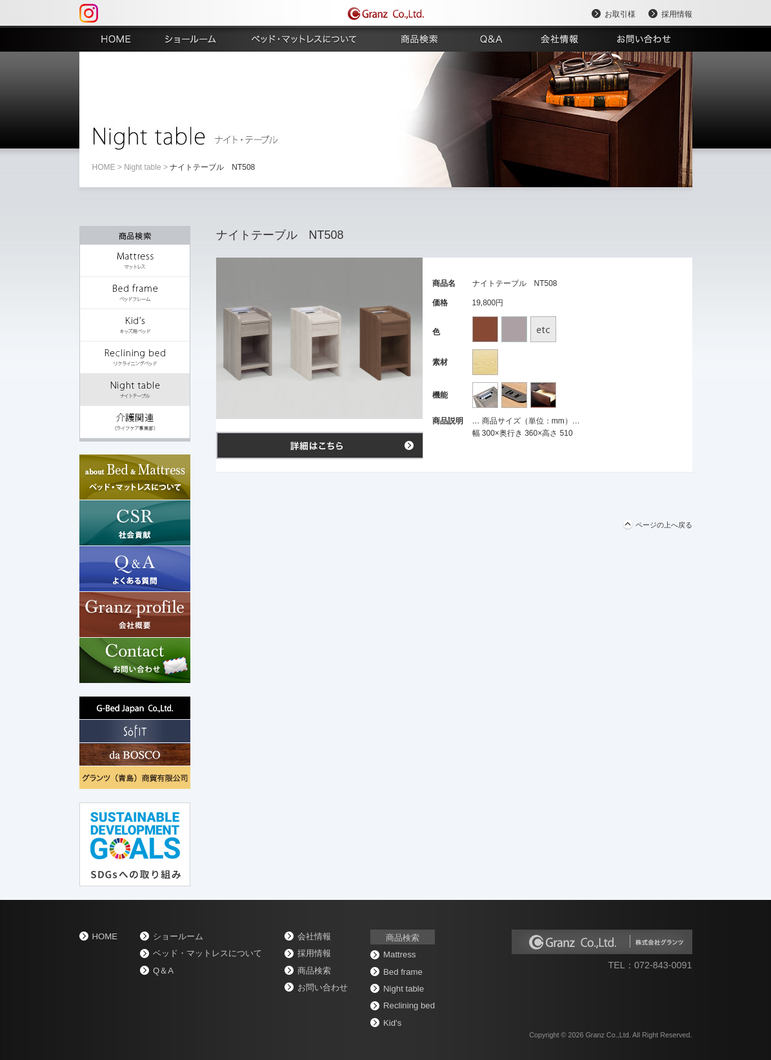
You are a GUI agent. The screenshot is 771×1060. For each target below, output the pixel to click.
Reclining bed (409, 1005)
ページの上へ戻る (664, 525)
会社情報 (314, 936)
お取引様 (620, 14)
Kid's (392, 1023)
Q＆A (163, 970)
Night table (142, 167)
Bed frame (403, 972)
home (103, 167)
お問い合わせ (322, 987)
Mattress (399, 954)
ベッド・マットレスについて (207, 953)
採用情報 (676, 14)
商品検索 (314, 970)
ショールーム (178, 936)
